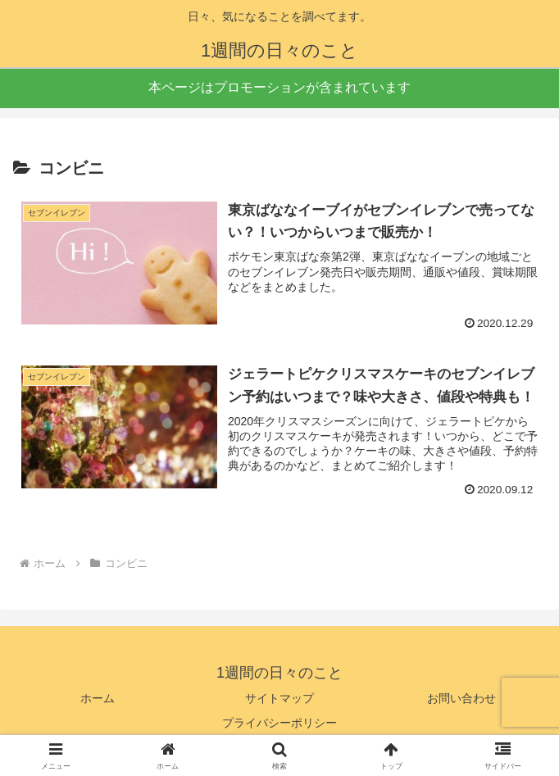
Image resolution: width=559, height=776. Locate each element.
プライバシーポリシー (279, 722)
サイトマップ (279, 699)
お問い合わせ (461, 699)
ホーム (97, 699)
